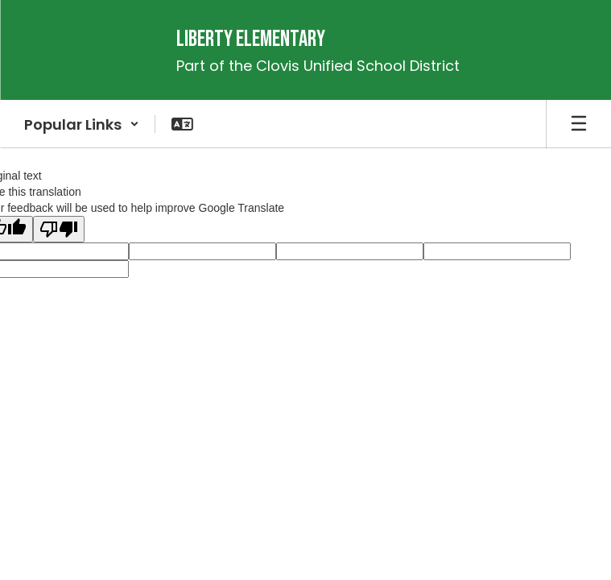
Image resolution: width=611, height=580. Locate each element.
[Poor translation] (59, 229)
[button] (81, 124)
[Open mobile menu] (579, 124)
